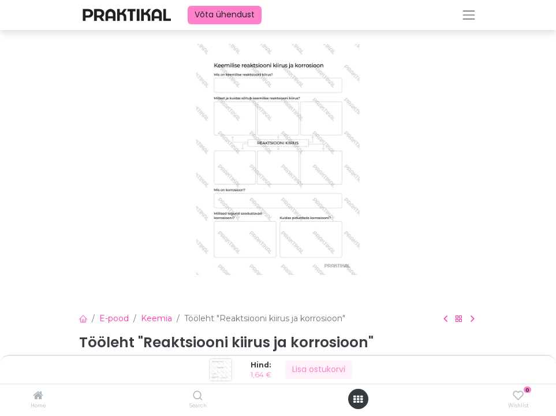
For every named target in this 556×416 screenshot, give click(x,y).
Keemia (156, 318)
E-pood (114, 318)
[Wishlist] (518, 396)
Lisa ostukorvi (318, 369)
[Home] (38, 396)
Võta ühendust (225, 14)
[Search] (197, 396)
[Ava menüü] (358, 399)
